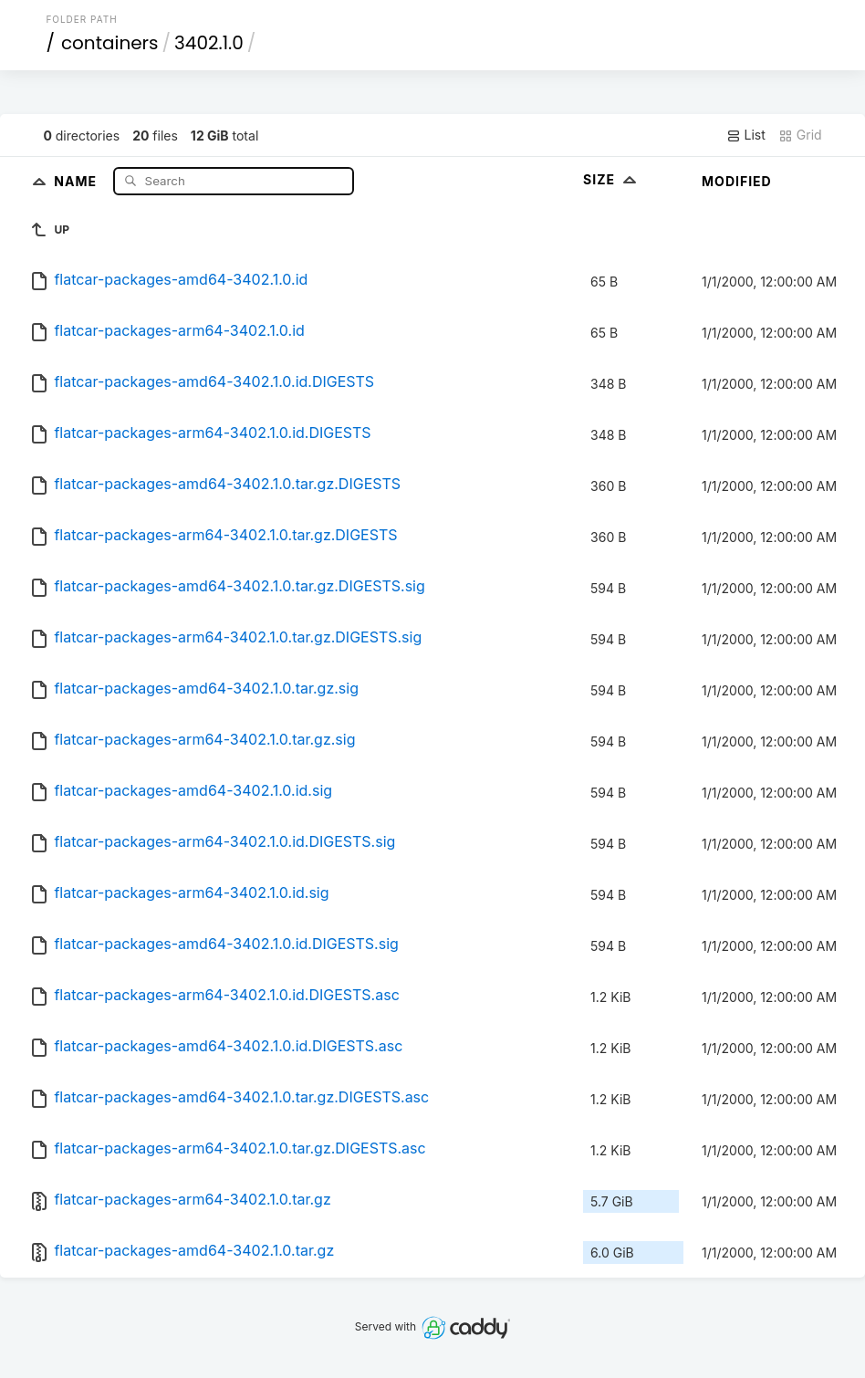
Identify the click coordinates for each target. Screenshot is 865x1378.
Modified (737, 181)
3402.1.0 (209, 43)
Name (77, 180)
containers (110, 43)
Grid (800, 135)
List (746, 135)
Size (612, 179)
